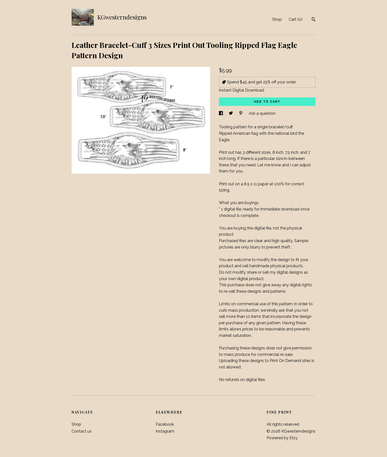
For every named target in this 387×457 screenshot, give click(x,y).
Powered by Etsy (282, 438)
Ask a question (262, 113)
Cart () (295, 19)
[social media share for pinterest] (241, 113)
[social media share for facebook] (221, 113)
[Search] (313, 20)
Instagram (165, 431)
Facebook (165, 424)
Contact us (82, 431)
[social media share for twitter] (231, 113)
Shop (277, 19)
